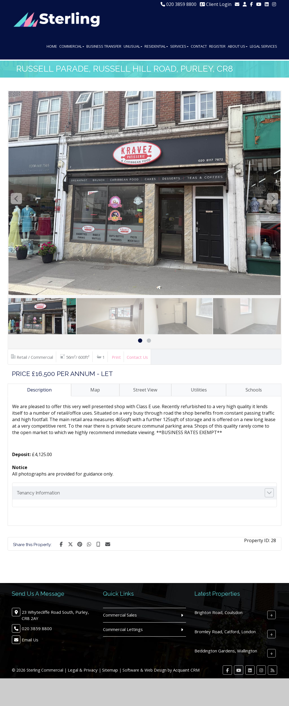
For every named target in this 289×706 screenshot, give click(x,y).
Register (217, 47)
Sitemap (110, 670)
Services (179, 47)
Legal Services (263, 47)
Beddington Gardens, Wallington (225, 651)
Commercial (71, 47)
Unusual (133, 47)
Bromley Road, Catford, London (225, 631)
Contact (199, 47)
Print (116, 357)
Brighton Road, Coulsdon (218, 612)
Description (39, 390)
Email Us (30, 640)
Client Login (215, 4)
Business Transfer (103, 47)
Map (95, 390)
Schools (254, 390)
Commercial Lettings (123, 629)
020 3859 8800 (178, 4)
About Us (238, 47)
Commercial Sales (120, 615)
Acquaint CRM (186, 670)
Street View (145, 390)
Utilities (199, 390)
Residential (156, 47)
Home (52, 47)
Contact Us (137, 357)
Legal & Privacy (83, 670)
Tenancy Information (38, 493)
